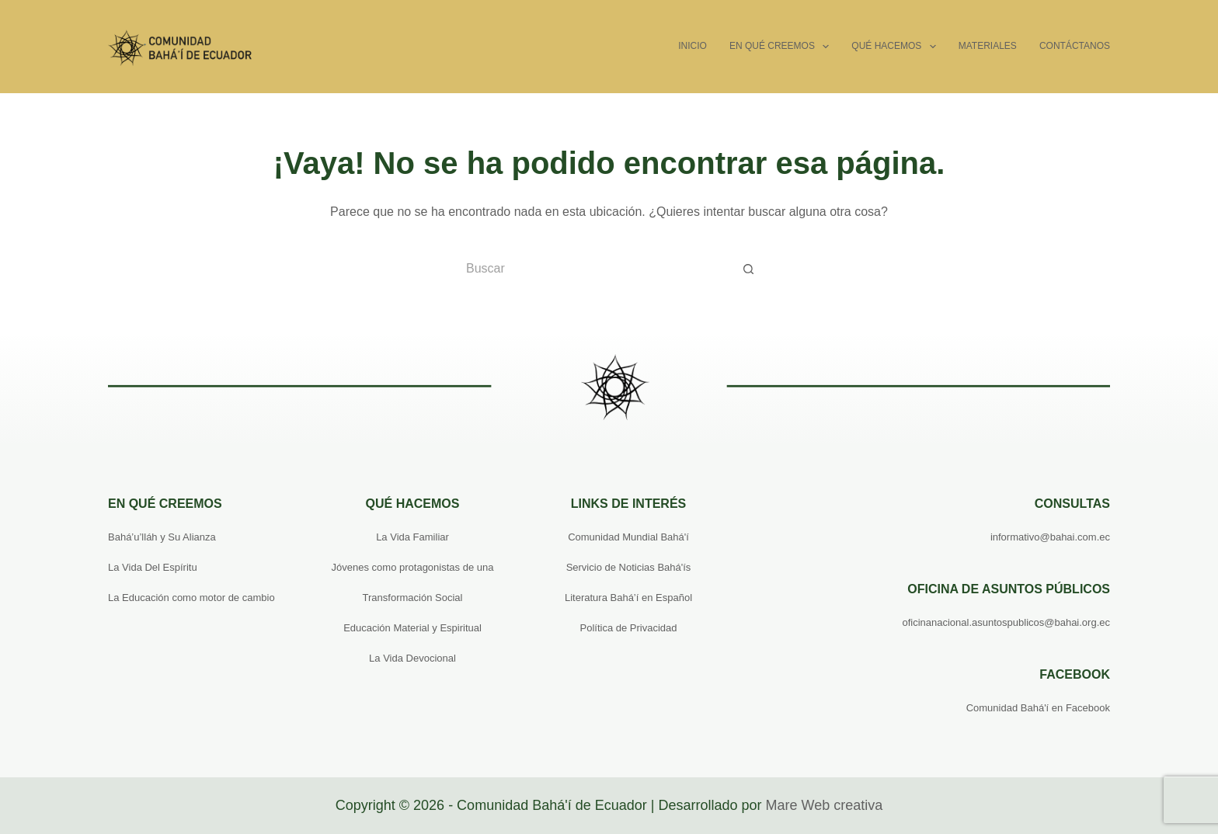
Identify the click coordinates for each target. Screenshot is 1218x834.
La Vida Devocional (412, 658)
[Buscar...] (593, 268)
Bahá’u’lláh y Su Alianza (162, 537)
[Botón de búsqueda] (748, 268)
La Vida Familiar (412, 537)
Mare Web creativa (823, 805)
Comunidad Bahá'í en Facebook (1038, 708)
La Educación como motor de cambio (191, 597)
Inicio (692, 45)
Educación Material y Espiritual (412, 628)
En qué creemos (782, 46)
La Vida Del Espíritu (152, 567)
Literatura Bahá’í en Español (628, 597)
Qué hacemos (896, 46)
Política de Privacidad (628, 628)
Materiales (988, 45)
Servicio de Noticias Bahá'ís (628, 567)
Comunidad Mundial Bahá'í (628, 537)
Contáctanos (1074, 45)
